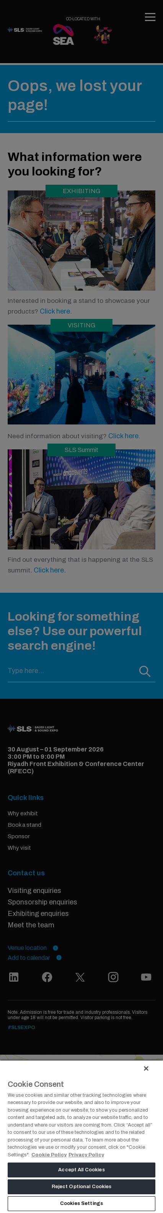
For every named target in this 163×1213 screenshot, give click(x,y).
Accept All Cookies (81, 1169)
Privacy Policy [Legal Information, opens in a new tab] (86, 1155)
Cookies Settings (81, 1203)
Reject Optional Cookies (82, 1186)
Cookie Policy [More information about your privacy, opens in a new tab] (49, 1155)
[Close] (146, 1068)
